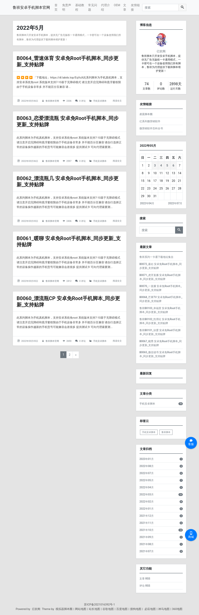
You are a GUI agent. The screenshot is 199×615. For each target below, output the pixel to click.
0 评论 (82, 101)
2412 (68, 281)
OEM (117, 5)
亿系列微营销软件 (149, 121)
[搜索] (160, 7)
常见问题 (92, 7)
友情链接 (135, 7)
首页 (56, 7)
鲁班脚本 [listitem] (165, 432)
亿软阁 (161, 51)
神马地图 (164, 609)
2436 (68, 221)
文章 (124, 7)
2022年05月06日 (29, 101)
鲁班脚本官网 (52, 101)
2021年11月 (146, 522)
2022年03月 (146, 494)
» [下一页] (76, 355)
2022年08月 (146, 466)
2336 (68, 101)
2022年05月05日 (29, 221)
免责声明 (66, 7)
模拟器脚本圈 (64, 609)
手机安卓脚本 (100, 101)
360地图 (177, 609)
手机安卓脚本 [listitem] (149, 432)
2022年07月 (175, 203)
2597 (68, 161)
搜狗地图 (135, 609)
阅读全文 (117, 100)
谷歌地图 (108, 609)
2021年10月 (146, 529)
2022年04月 (147, 203)
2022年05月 (146, 480)
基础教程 (79, 7)
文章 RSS (144, 578)
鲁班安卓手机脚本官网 (31, 7)
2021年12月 (146, 515)
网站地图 (80, 609)
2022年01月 (146, 508)
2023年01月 (146, 458)
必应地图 (150, 609)
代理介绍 (105, 7)
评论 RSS (144, 585)
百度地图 (122, 609)
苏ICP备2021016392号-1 (99, 604)
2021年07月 (146, 551)
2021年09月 (146, 537)
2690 (68, 341)
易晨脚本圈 (146, 114)
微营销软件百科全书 (151, 128)
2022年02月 (146, 501)
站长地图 (94, 609)
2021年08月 (146, 544)
